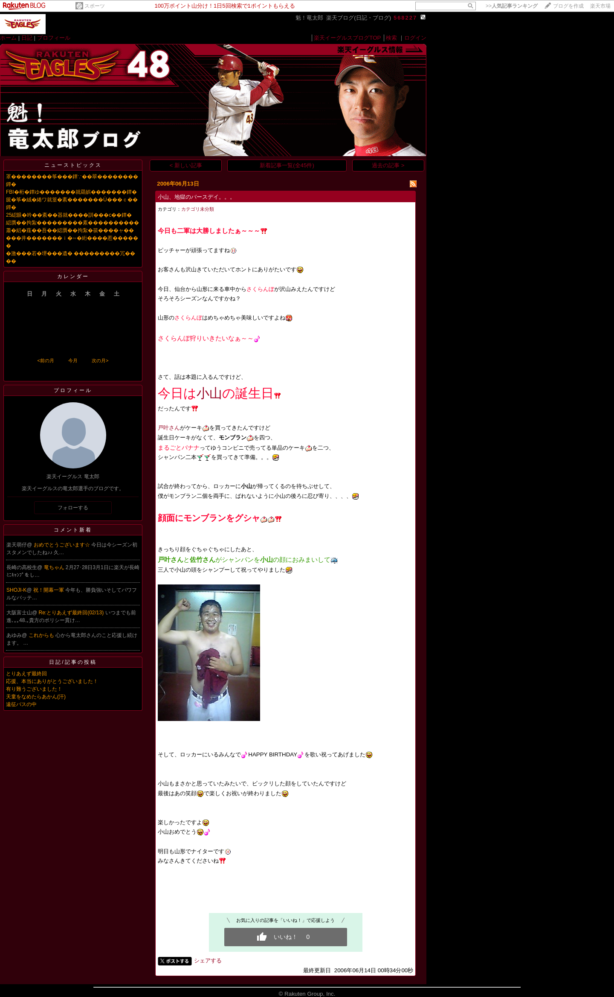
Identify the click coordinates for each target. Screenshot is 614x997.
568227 (405, 18)
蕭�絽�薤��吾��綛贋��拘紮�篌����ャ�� (70, 230)
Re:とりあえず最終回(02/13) (72, 613)
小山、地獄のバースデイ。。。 (196, 197)
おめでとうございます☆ (62, 545)
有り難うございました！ (34, 689)
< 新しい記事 (186, 165)
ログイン (415, 38)
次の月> (100, 360)
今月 (73, 360)
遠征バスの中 (21, 704)
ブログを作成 (568, 6)
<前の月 (45, 360)
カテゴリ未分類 (197, 209)
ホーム (8, 38)
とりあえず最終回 (26, 674)
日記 (26, 38)
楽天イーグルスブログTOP (347, 38)
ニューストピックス (73, 165)
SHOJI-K (16, 590)
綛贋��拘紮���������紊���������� (72, 223)
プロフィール (53, 38)
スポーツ (94, 6)
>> (512, 6)
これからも (42, 635)
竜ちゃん (55, 567)
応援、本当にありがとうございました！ (52, 681)
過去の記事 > (388, 165)
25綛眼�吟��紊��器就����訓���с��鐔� (69, 215)
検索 (391, 38)
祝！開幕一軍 (49, 590)
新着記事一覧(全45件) (287, 165)
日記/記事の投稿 (72, 662)
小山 (209, 393)
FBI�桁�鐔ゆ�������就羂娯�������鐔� (71, 192)
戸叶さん (169, 427)
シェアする (208, 960)
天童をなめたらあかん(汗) (36, 697)
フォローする (73, 508)
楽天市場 (600, 6)
